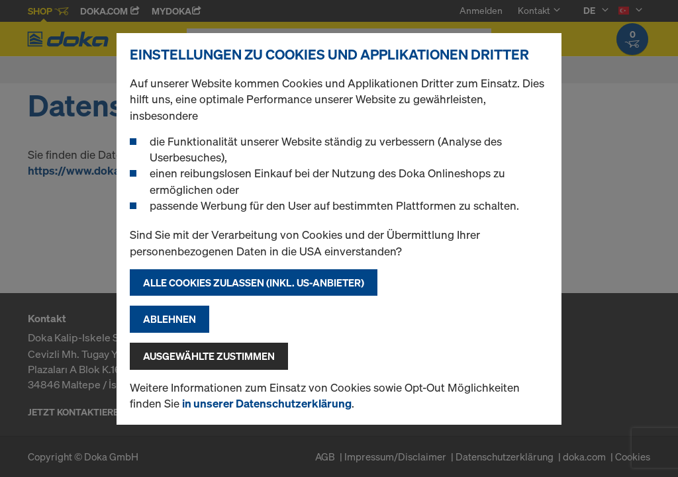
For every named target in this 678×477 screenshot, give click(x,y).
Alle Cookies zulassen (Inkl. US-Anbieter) (253, 282)
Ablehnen (169, 318)
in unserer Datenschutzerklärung (267, 403)
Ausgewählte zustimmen (209, 356)
